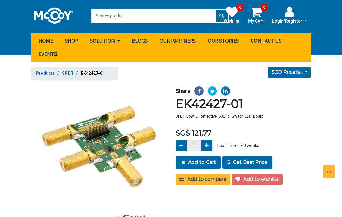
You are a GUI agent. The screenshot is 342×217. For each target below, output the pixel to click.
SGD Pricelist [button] (287, 71)
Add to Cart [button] (198, 161)
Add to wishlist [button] (257, 178)
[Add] (206, 144)
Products (45, 72)
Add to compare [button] (202, 178)
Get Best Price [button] (247, 161)
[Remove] (181, 144)
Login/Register (289, 15)
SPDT (68, 72)
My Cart (258, 15)
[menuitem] (46, 40)
